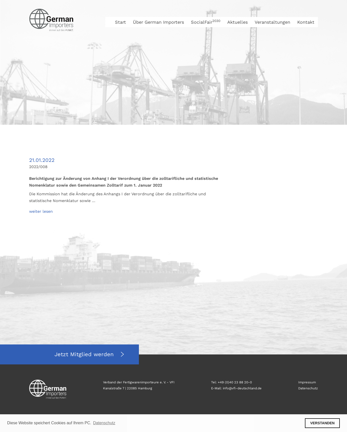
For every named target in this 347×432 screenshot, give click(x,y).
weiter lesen (41, 211)
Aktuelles (237, 22)
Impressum (307, 382)
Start (120, 22)
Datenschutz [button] (104, 423)
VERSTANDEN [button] (322, 423)
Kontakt (305, 22)
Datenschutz (308, 388)
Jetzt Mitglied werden (85, 354)
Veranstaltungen (272, 22)
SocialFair (205, 22)
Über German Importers (158, 22)
